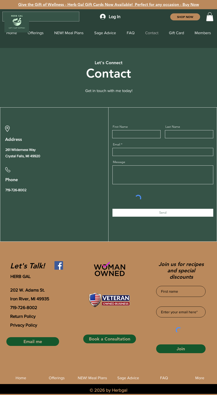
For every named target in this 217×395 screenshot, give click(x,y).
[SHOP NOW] (185, 16)
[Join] (181, 348)
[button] (209, 16)
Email (116, 144)
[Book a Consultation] (109, 339)
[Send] (162, 213)
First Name (120, 126)
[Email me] (32, 341)
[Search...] (41, 16)
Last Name (172, 126)
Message (119, 161)
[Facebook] (58, 265)
